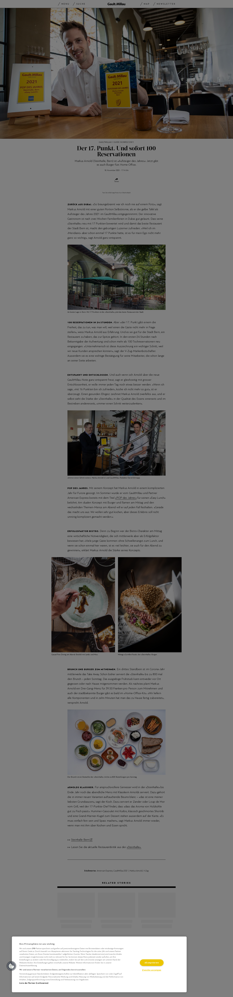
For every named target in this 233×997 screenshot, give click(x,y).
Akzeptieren (152, 962)
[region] (99, 964)
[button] (11, 966)
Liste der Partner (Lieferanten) (33, 983)
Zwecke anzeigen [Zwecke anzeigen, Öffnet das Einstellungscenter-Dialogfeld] (151, 970)
